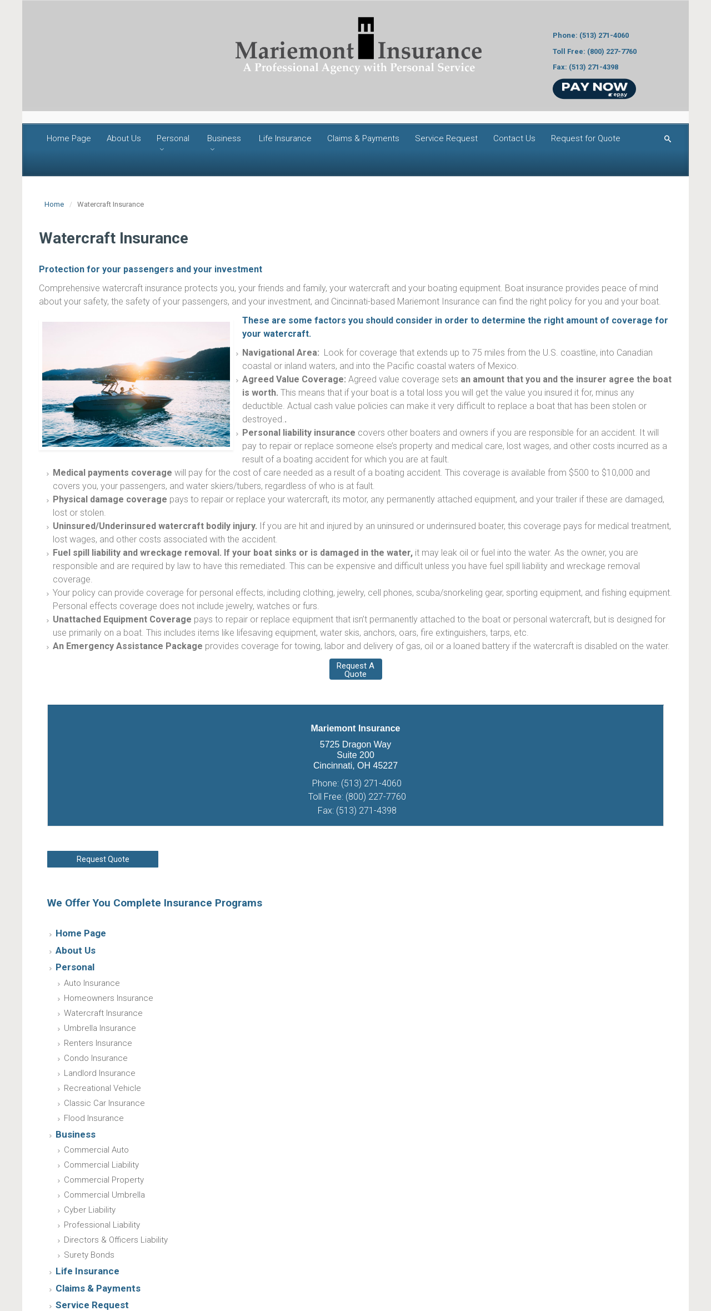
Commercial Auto (96, 1150)
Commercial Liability (101, 1165)
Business (224, 138)
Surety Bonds (89, 1255)
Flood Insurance (94, 1118)
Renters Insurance (98, 1043)
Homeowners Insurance (108, 998)
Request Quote (103, 859)
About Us (124, 138)
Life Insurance (285, 138)
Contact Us (514, 138)
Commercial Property (104, 1180)
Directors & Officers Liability (116, 1240)
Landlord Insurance (100, 1073)
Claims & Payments (363, 138)
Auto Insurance (92, 983)
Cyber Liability (90, 1210)
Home (54, 204)
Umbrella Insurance (100, 1028)
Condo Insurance (96, 1058)
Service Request (446, 138)
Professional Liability (102, 1225)
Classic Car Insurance (104, 1103)
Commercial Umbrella (104, 1195)
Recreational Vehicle (102, 1088)
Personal (173, 138)
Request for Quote (585, 138)
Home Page (69, 138)
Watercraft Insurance (103, 1013)
